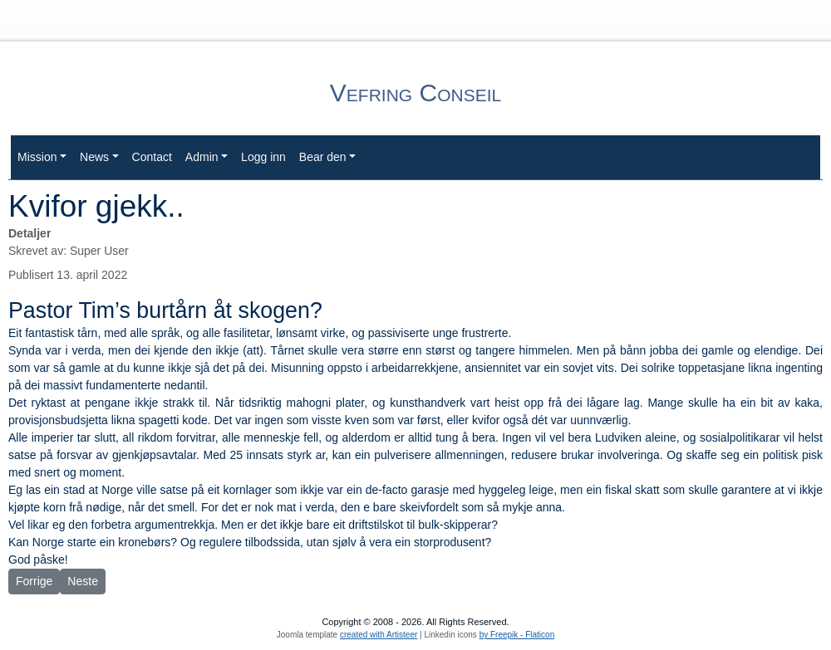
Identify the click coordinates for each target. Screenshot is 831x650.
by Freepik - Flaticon (517, 634)
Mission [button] (37, 157)
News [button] (94, 157)
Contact (152, 157)
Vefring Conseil (415, 92)
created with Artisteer (378, 634)
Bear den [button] (323, 157)
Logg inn (263, 157)
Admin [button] (202, 157)
